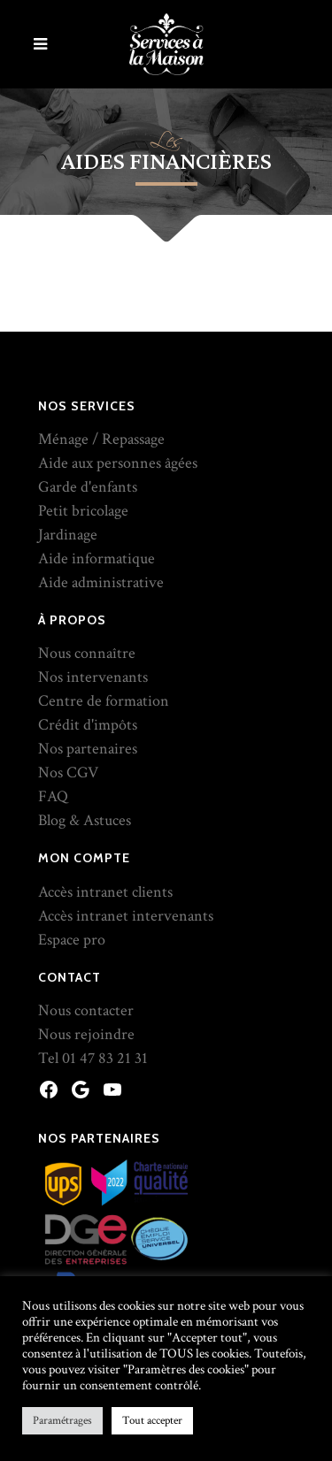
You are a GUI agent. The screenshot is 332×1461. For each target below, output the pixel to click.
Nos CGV (68, 772)
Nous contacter (86, 1010)
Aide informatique (96, 558)
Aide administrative (101, 582)
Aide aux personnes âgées (117, 463)
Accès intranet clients (105, 892)
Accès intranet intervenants (125, 916)
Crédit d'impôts (87, 725)
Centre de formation (103, 701)
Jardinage (67, 534)
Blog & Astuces (84, 820)
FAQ (53, 796)
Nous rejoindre (86, 1034)
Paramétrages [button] (62, 1420)
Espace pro (71, 939)
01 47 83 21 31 (105, 1058)
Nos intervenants (93, 677)
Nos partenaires (87, 748)
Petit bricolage (83, 511)
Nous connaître (86, 653)
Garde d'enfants (87, 487)
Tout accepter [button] (152, 1420)
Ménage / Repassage (101, 439)
